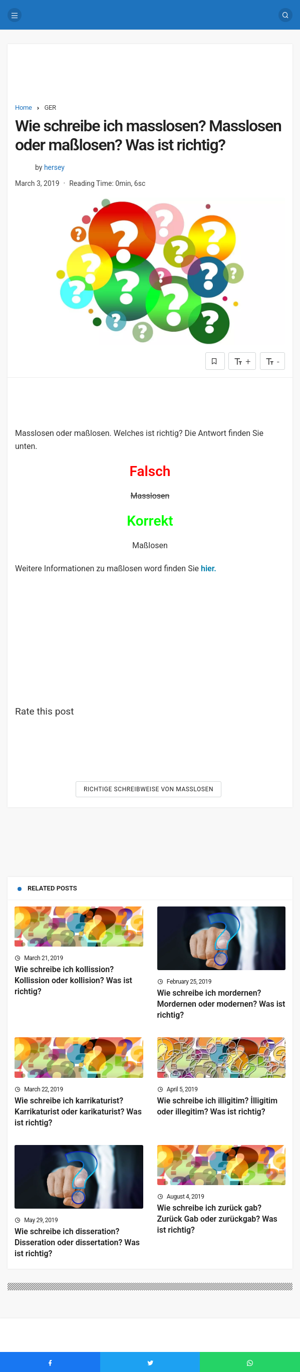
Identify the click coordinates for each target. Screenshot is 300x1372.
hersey (54, 167)
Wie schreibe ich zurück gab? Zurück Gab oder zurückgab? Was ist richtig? (217, 1219)
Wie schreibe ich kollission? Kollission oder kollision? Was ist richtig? (73, 980)
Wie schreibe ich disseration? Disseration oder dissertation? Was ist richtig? (77, 1242)
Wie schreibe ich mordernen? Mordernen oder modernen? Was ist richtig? (221, 1004)
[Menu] (15, 15)
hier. (208, 568)
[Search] (285, 15)
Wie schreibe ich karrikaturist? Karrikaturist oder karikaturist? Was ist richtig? (78, 1111)
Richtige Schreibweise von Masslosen (148, 789)
